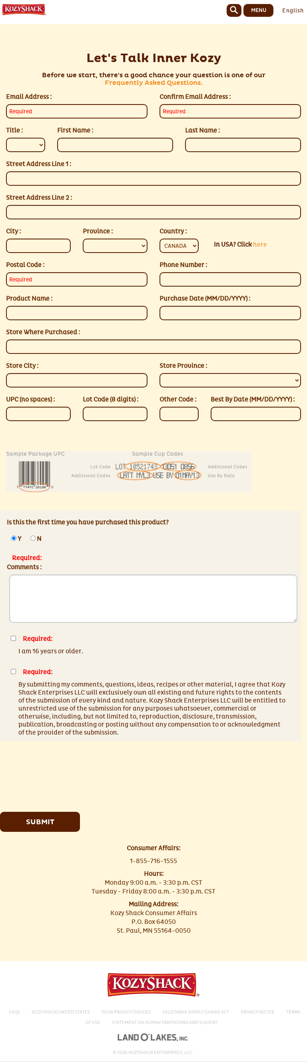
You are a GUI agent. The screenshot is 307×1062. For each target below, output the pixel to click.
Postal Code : (25, 265)
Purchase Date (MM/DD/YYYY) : (204, 299)
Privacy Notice (258, 1012)
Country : (173, 231)
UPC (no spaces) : (30, 399)
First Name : (75, 130)
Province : (98, 231)
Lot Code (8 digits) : (110, 399)
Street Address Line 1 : (38, 164)
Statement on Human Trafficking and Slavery (164, 1022)
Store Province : (183, 366)
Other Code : (177, 399)
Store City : (22, 366)
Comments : (24, 567)
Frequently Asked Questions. (154, 83)
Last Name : (202, 130)
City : (13, 231)
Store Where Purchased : (43, 332)
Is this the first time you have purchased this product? (88, 522)
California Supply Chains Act (195, 1012)
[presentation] (74, 773)
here (240, 245)
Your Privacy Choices (126, 1012)
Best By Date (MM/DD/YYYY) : (253, 399)
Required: (27, 558)
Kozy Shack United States (61, 1012)
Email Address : (29, 97)
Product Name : (29, 299)
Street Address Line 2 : (39, 198)
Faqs (14, 1012)
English (293, 10)
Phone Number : (183, 265)
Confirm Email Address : (195, 97)
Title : (14, 130)
